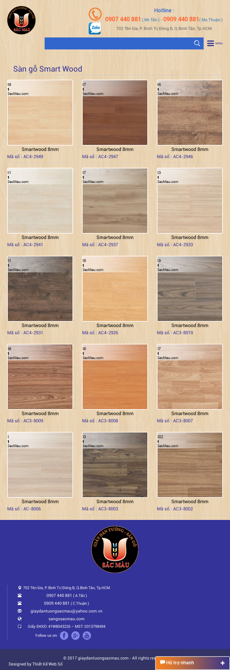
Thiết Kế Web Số (47, 664)
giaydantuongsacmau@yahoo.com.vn (66, 611)
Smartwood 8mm (40, 149)
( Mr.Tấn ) (132, 19)
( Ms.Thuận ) (193, 19)
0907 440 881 (59, 595)
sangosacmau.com (66, 618)
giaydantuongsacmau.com (103, 658)
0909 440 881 (57, 603)
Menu (215, 43)
